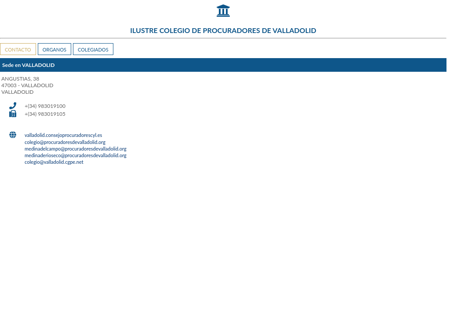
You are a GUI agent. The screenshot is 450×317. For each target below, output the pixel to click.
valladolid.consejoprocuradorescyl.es (63, 135)
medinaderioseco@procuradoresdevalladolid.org (76, 155)
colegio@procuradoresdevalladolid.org (65, 142)
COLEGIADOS (93, 49)
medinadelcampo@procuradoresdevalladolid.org (76, 148)
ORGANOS (54, 49)
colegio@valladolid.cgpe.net (54, 162)
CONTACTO (18, 49)
